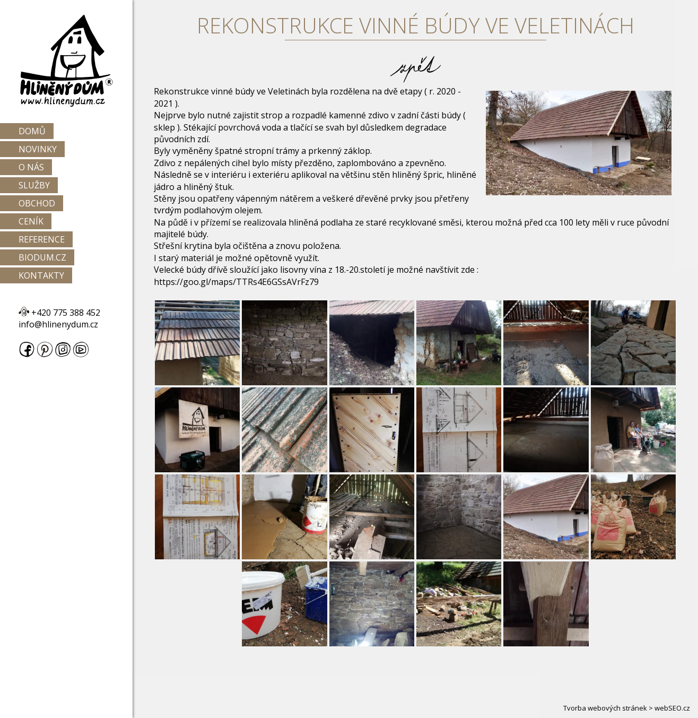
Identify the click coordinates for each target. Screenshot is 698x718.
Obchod (37, 203)
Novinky (38, 149)
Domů (32, 131)
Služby (34, 185)
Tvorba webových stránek (605, 708)
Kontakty (41, 275)
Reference (42, 239)
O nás (31, 167)
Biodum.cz (42, 257)
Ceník (31, 221)
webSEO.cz (672, 708)
